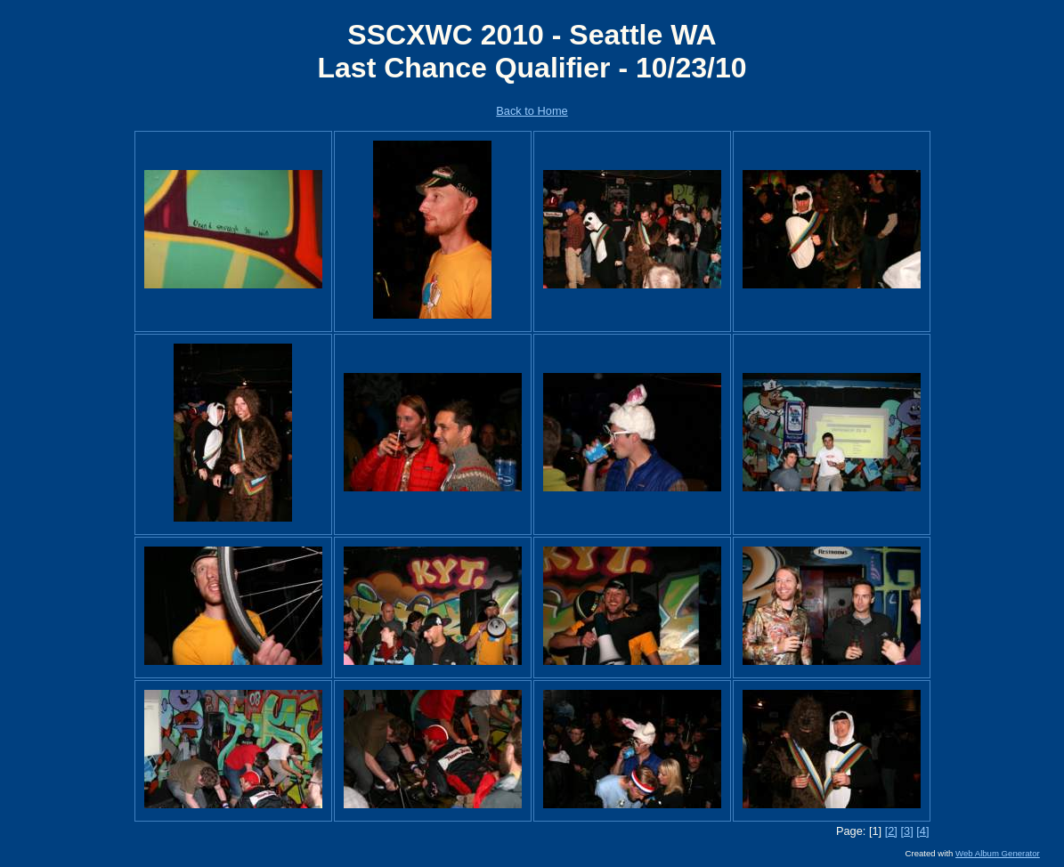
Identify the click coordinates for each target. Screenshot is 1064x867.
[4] (922, 831)
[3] (906, 831)
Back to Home (531, 110)
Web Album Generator (997, 853)
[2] (891, 831)
